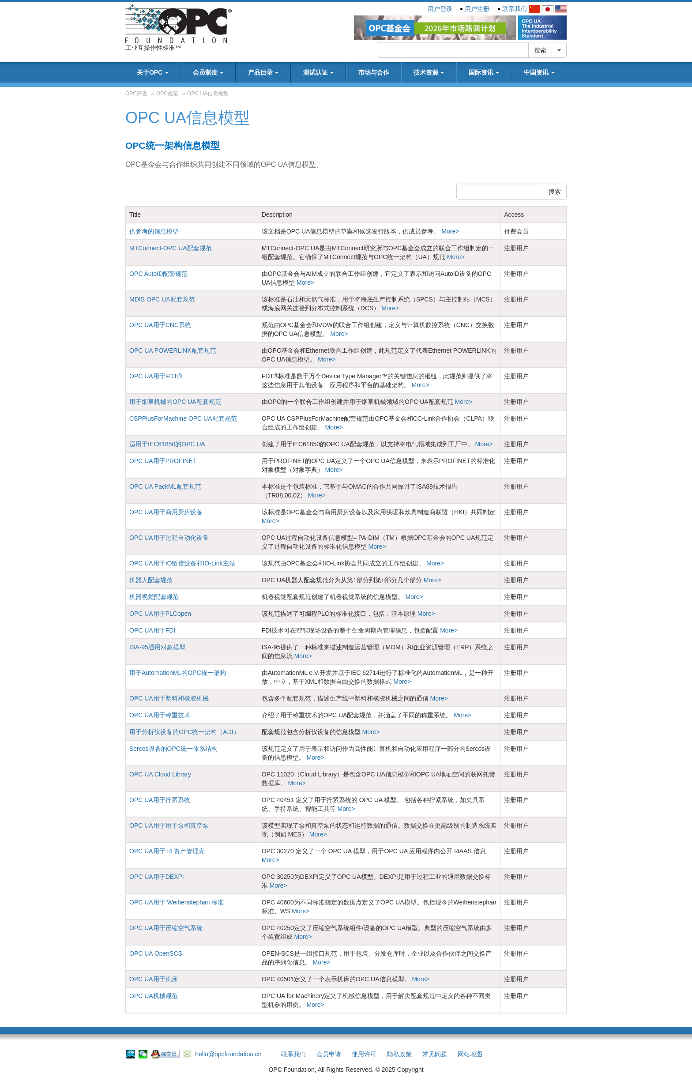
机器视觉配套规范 (154, 596)
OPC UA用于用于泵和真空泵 (169, 825)
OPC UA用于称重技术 (159, 715)
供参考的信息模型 (154, 231)
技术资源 (429, 72)
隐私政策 (399, 1054)
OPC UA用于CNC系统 (160, 324)
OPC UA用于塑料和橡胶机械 (169, 698)
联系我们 (514, 8)
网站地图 (470, 1054)
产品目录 (263, 72)
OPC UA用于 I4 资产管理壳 (167, 851)
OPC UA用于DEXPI (156, 876)
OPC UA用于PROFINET (162, 460)
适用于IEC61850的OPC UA (167, 444)
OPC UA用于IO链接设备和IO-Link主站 (182, 563)
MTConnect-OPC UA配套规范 (170, 248)
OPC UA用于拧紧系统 (159, 799)
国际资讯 (484, 72)
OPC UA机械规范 (153, 995)
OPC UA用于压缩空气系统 (166, 927)
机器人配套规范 (151, 580)
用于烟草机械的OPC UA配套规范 (175, 401)
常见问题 (434, 1054)
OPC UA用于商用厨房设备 (166, 512)
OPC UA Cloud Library (160, 774)
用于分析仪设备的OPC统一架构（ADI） (184, 731)
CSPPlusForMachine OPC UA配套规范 (183, 418)
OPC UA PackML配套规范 (165, 486)
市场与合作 (373, 72)
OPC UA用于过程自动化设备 (169, 537)
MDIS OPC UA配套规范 (162, 299)
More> (449, 231)
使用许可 (364, 1054)
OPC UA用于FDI (152, 630)
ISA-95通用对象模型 (157, 647)
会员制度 (208, 72)
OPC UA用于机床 (153, 979)
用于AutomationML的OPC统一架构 (177, 672)
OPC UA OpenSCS (155, 953)
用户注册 (477, 8)
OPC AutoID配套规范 (158, 273)
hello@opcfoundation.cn (222, 1054)
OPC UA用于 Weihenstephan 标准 (176, 902)
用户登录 (440, 8)
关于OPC (153, 72)
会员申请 (328, 1054)
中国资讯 (539, 72)
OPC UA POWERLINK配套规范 (172, 350)
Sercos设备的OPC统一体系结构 (173, 748)
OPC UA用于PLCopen (160, 613)
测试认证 (318, 72)
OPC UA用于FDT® (155, 376)
